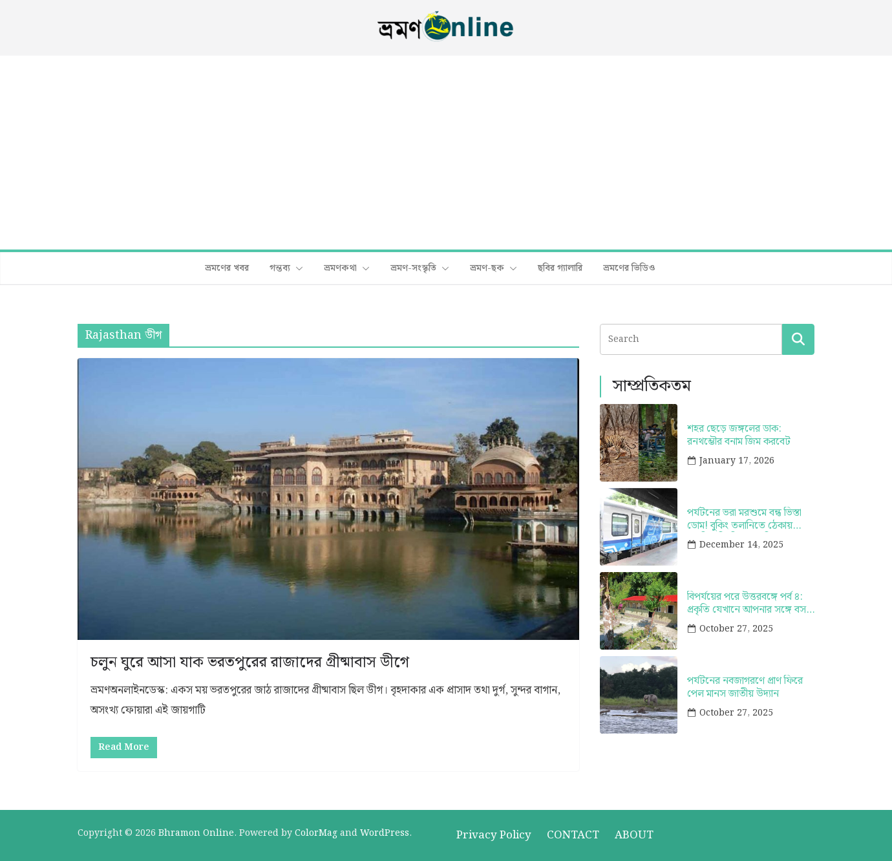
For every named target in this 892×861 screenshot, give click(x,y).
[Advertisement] (446, 152)
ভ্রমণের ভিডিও (629, 268)
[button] (296, 268)
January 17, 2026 (736, 461)
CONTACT (573, 835)
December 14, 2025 (741, 545)
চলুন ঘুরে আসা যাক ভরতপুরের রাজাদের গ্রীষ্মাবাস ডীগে (249, 662)
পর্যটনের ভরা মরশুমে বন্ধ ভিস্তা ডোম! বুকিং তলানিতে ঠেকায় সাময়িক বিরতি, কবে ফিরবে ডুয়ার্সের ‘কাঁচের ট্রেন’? (744, 519)
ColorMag (316, 833)
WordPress (384, 833)
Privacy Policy (493, 835)
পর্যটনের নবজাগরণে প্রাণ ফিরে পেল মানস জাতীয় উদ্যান (745, 687)
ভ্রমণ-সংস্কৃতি (413, 268)
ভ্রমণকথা (340, 268)
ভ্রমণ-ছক (487, 268)
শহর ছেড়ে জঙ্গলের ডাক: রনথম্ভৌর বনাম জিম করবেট (739, 435)
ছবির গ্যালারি (560, 268)
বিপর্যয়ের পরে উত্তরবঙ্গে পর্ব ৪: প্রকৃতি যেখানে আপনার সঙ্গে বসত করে (750, 603)
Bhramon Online (196, 833)
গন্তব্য (280, 268)
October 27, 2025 (736, 629)
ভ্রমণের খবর (227, 268)
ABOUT (634, 835)
